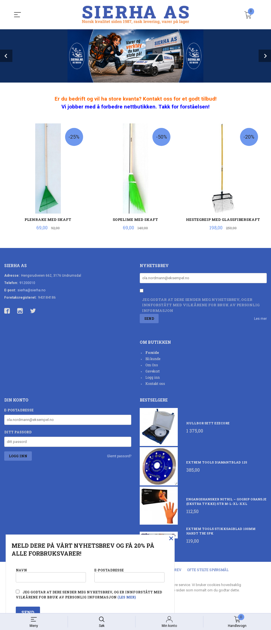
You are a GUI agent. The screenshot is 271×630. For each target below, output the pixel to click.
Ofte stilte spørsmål (207, 569)
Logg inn (152, 377)
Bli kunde (152, 358)
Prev (6, 56)
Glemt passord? (119, 456)
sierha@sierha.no (31, 290)
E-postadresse (19, 410)
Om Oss (151, 365)
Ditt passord (18, 432)
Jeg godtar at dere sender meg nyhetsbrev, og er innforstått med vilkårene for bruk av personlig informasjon (200, 305)
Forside (152, 352)
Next (265, 56)
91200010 (27, 283)
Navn (51, 574)
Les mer (260, 319)
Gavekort (152, 371)
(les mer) (126, 597)
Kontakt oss (155, 383)
